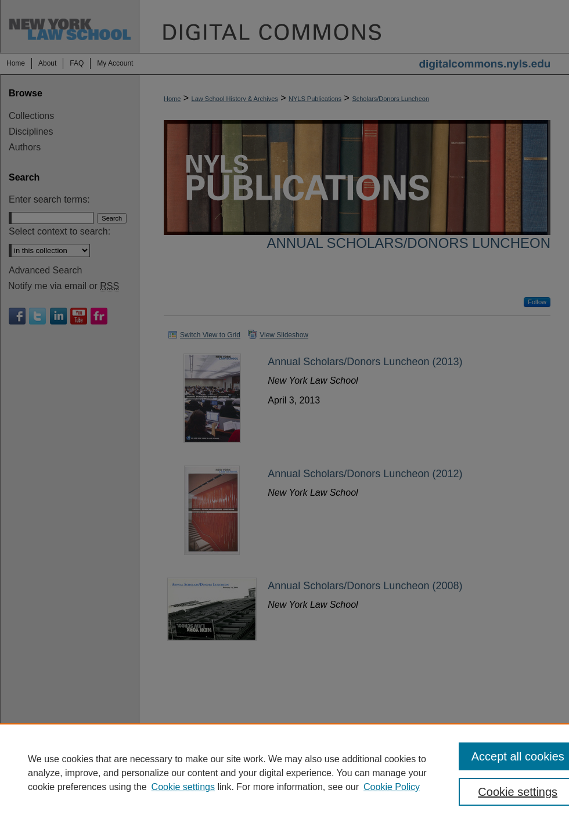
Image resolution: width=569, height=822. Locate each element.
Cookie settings (183, 787)
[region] (284, 772)
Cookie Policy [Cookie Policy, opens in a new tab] (391, 787)
